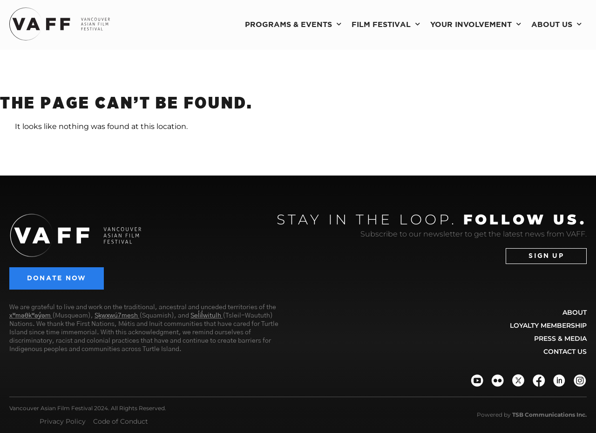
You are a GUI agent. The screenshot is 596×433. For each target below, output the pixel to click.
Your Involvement (475, 24)
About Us (556, 24)
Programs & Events (293, 24)
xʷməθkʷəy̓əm (30, 316)
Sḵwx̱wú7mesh (116, 316)
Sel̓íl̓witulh (205, 316)
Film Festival (386, 24)
